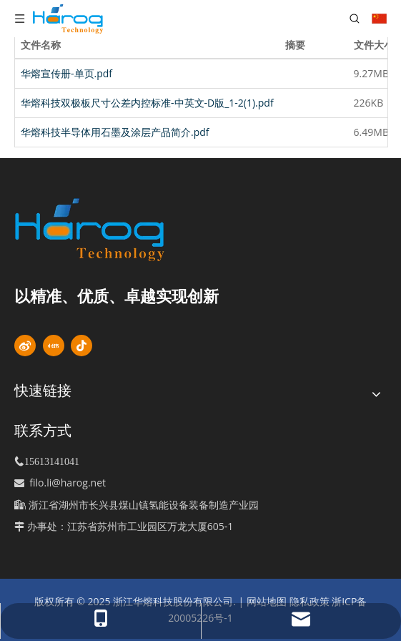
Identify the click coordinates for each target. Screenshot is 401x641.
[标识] (114, 229)
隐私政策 (309, 601)
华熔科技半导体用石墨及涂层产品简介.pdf (115, 132)
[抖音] (81, 345)
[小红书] (53, 345)
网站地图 (267, 601)
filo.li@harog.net (67, 482)
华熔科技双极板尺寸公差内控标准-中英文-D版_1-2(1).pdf (147, 102)
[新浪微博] (25, 345)
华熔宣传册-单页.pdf (66, 73)
